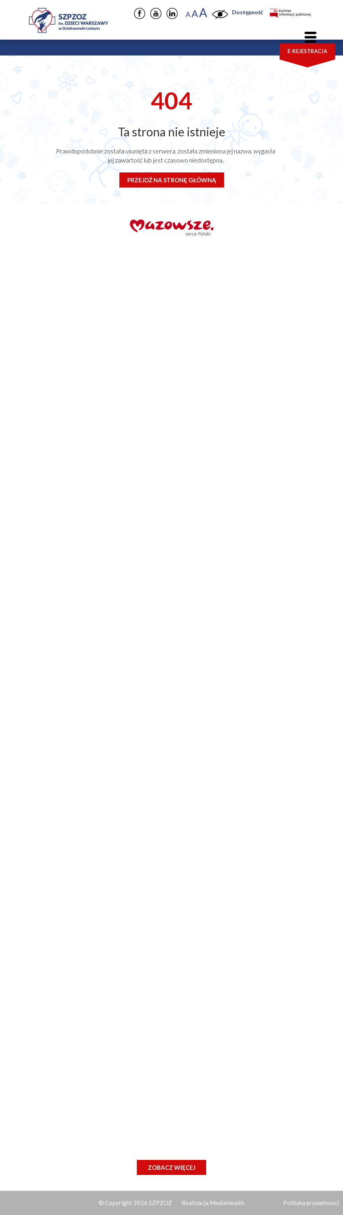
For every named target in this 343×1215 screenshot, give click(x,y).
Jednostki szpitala (75, 900)
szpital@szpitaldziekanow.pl (90, 436)
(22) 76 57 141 (81, 620)
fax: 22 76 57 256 (75, 665)
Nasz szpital (64, 869)
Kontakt (57, 931)
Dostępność (247, 12)
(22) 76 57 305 (81, 554)
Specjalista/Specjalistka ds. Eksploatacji (118, 1115)
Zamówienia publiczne (83, 915)
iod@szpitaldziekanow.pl (106, 646)
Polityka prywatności (311, 1202)
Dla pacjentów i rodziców (88, 885)
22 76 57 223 (79, 502)
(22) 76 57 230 (81, 541)
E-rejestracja (307, 51)
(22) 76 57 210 (81, 528)
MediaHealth (227, 1202)
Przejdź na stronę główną (171, 180)
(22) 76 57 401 (81, 580)
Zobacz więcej (171, 1167)
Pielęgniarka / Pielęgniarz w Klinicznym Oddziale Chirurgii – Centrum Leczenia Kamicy (171, 1136)
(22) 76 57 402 (81, 593)
